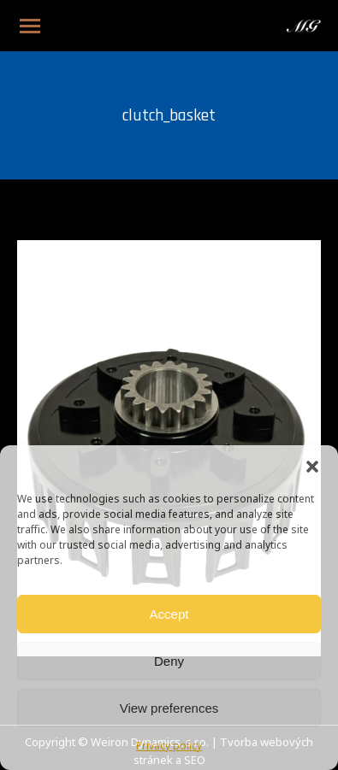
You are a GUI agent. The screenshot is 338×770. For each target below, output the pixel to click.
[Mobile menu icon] (30, 26)
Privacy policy (169, 747)
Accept (169, 614)
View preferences (169, 708)
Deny (169, 661)
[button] (312, 466)
